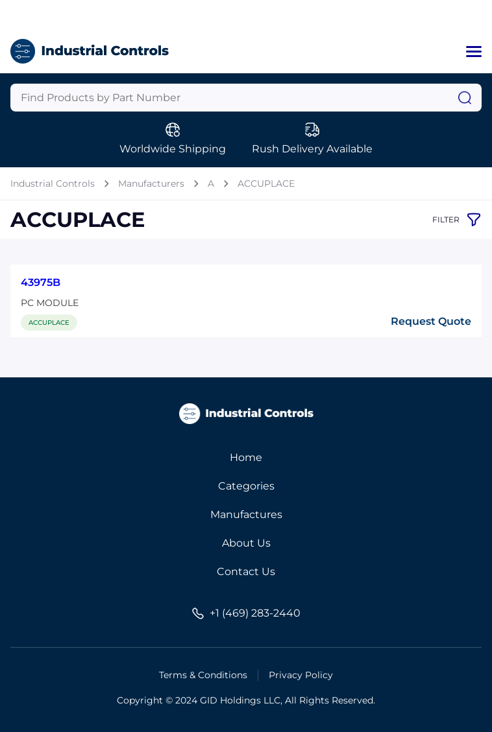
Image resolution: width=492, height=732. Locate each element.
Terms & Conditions (203, 675)
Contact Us (246, 571)
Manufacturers (151, 183)
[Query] (246, 98)
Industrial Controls (52, 183)
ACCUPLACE (266, 183)
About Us (246, 543)
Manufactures (246, 514)
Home (246, 457)
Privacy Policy (301, 675)
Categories (246, 486)
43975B (40, 282)
